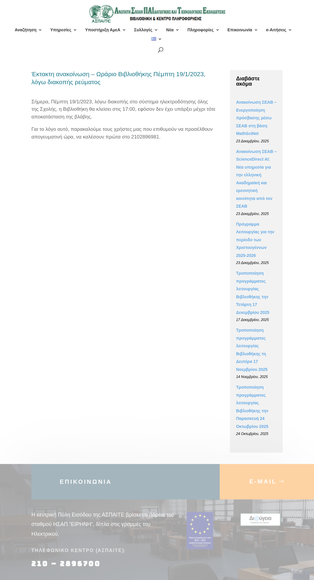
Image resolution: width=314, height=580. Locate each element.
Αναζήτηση (26, 30)
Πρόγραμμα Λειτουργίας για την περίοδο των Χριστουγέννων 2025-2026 (255, 240)
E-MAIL (263, 483)
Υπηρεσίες (60, 30)
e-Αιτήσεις (276, 30)
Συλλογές (143, 30)
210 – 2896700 (67, 566)
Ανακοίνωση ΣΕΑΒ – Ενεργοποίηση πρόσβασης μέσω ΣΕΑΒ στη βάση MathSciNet (256, 118)
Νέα (170, 30)
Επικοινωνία (239, 30)
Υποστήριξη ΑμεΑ (102, 30)
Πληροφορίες (200, 30)
